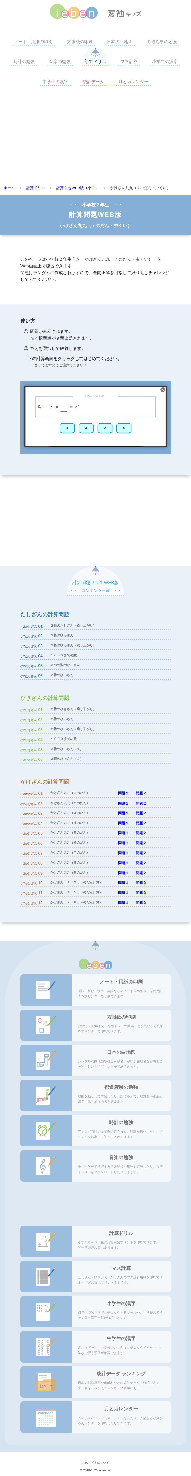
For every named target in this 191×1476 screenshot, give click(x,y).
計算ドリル (95, 61)
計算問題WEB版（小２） (77, 188)
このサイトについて (95, 1462)
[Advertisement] (95, 137)
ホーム (9, 188)
